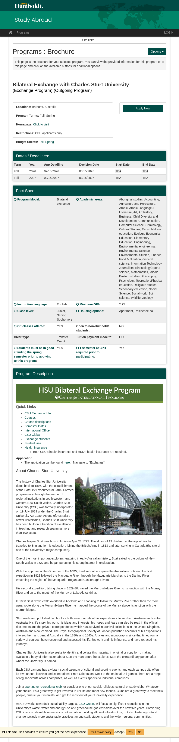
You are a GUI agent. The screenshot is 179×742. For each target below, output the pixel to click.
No (139, 732)
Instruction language (32, 304)
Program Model (28, 199)
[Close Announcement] (163, 62)
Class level (25, 311)
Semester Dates (35, 426)
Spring (49, 142)
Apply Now (143, 108)
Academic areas (90, 199)
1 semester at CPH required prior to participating (91, 352)
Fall (41, 142)
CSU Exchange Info (38, 413)
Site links (89, 40)
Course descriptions (38, 422)
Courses (30, 417)
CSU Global (32, 434)
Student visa (33, 443)
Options (157, 51)
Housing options (91, 311)
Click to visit (41, 124)
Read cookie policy (101, 732)
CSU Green (86, 703)
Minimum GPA (90, 304)
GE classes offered (30, 326)
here (67, 462)
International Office (37, 430)
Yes (130, 732)
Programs (22, 32)
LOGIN (168, 32)
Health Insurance (36, 447)
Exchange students (37, 439)
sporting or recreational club (43, 686)
